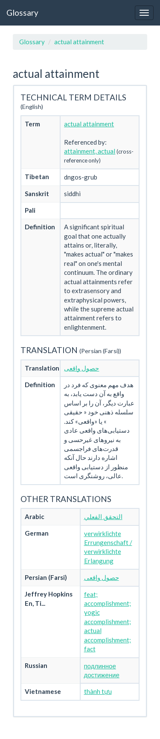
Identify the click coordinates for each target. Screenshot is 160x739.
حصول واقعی (81, 368)
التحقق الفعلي (103, 516)
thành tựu (98, 691)
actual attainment (79, 42)
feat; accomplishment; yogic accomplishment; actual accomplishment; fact (107, 622)
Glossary (22, 12)
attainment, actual (89, 151)
